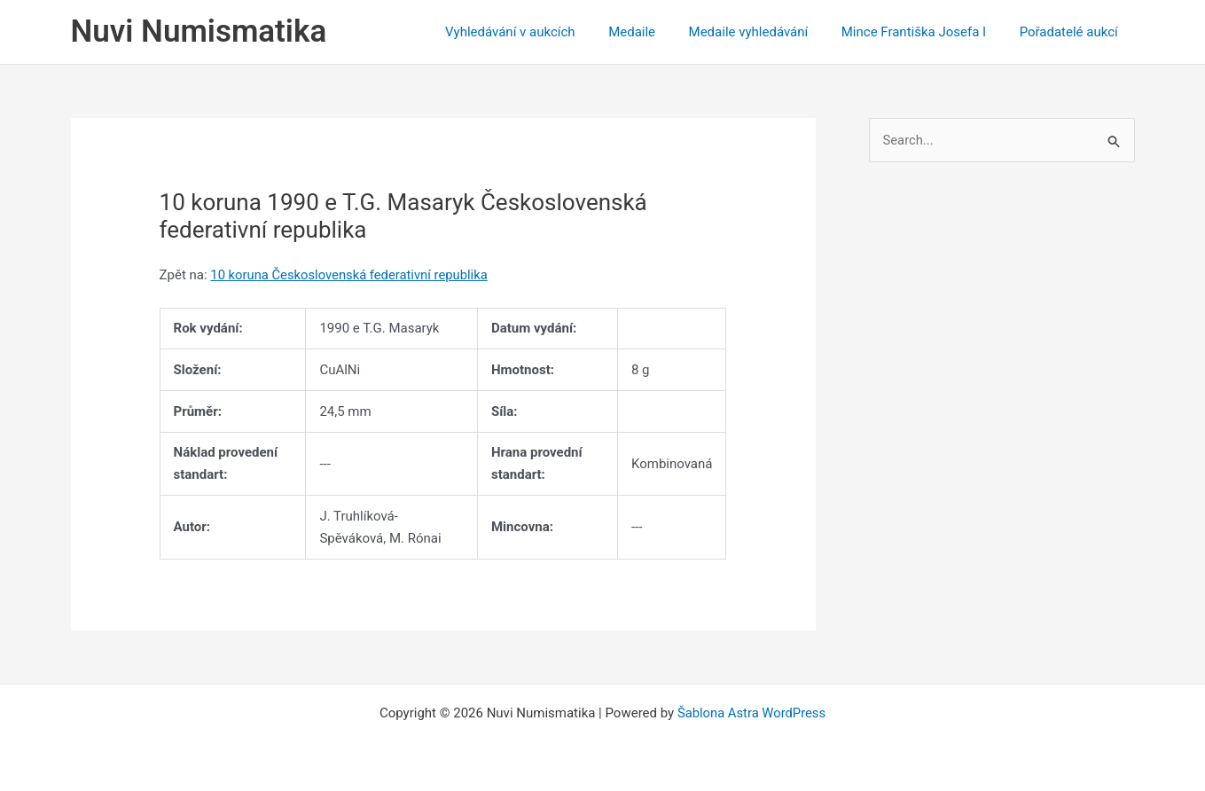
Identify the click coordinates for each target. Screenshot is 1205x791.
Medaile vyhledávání (765, 32)
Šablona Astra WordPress (752, 713)
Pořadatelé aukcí (1071, 32)
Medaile (654, 32)
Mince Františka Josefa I (923, 32)
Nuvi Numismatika (199, 31)
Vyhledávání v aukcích (540, 32)
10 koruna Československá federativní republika (350, 275)
